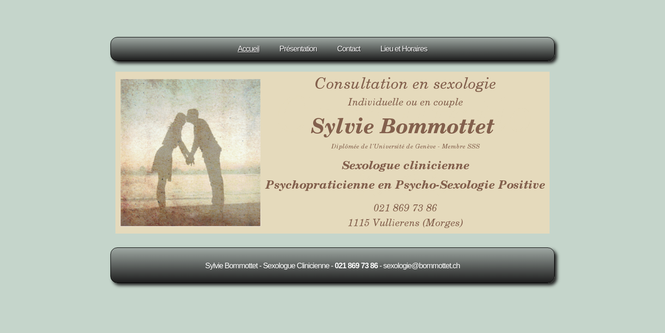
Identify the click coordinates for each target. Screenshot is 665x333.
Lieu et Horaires (404, 48)
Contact (348, 48)
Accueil (249, 48)
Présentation (298, 48)
